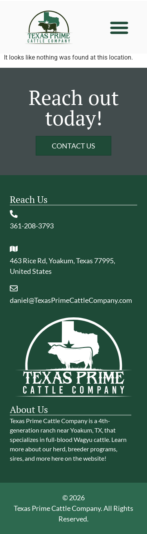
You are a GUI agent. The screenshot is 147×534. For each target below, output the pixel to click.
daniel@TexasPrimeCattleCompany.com (71, 300)
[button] (119, 27)
